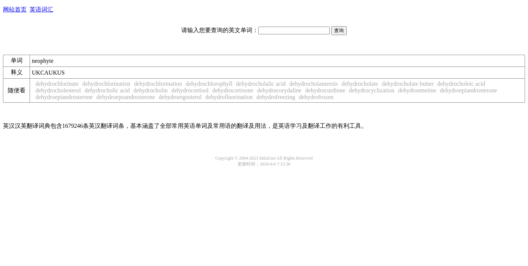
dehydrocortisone (232, 90)
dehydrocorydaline (279, 90)
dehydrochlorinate (57, 84)
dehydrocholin (151, 90)
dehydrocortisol (189, 90)
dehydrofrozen (316, 97)
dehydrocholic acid (107, 90)
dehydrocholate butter (408, 84)
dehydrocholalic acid (261, 84)
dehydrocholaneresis (313, 84)
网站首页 (15, 9)
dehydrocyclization (371, 90)
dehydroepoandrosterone (126, 97)
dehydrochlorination (106, 84)
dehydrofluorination (229, 97)
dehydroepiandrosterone (468, 90)
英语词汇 (41, 9)
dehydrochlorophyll (209, 84)
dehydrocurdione (325, 90)
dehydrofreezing (275, 97)
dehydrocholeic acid (461, 84)
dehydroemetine (417, 90)
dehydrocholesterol (58, 90)
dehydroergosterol (180, 97)
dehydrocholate (360, 84)
